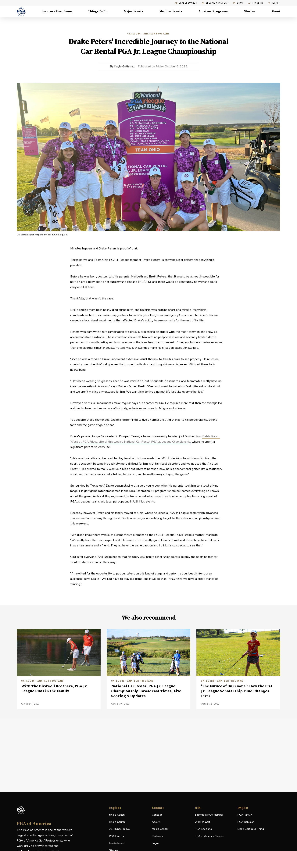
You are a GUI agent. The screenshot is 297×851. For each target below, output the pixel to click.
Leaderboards (186, 3)
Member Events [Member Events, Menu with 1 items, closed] (170, 11)
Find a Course (117, 822)
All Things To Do (119, 829)
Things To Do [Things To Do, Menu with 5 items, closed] (97, 11)
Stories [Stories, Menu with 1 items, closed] (249, 11)
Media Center (160, 829)
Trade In (255, 3)
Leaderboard (116, 843)
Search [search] (274, 3)
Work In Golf (202, 822)
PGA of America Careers (209, 836)
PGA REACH (245, 815)
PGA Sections (203, 829)
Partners (157, 836)
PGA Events (116, 836)
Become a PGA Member (209, 815)
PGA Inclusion (246, 822)
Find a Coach (117, 815)
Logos (155, 843)
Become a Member (215, 3)
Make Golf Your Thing (251, 829)
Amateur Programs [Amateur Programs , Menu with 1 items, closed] (213, 11)
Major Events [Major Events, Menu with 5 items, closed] (133, 11)
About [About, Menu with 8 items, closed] (275, 11)
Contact (157, 815)
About (156, 822)
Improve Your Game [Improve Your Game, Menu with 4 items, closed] (57, 11)
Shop (238, 3)
